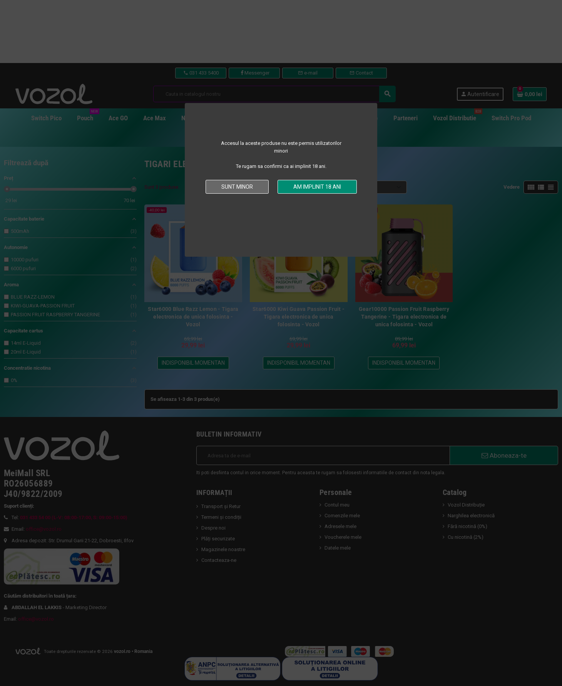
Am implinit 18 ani (317, 187)
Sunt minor (237, 187)
